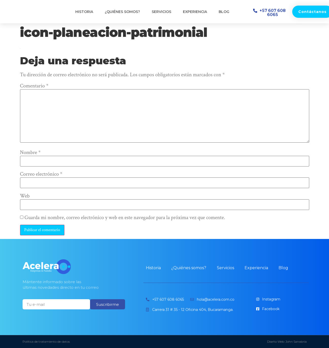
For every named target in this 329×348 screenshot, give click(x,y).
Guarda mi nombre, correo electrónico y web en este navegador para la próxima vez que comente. (124, 217)
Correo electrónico (41, 174)
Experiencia (195, 11)
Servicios (161, 11)
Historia (84, 11)
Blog (224, 11)
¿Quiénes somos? (122, 11)
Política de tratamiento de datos (46, 341)
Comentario (34, 86)
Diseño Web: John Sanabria (287, 341)
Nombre (30, 152)
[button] (270, 13)
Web (25, 196)
